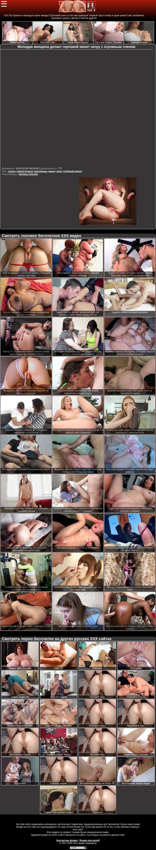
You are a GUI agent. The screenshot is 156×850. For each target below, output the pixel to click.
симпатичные (24, 171)
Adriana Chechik (28, 174)
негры (12, 171)
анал (59, 171)
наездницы (41, 171)
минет (52, 171)
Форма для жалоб (89, 840)
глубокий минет (72, 171)
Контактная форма (67, 840)
